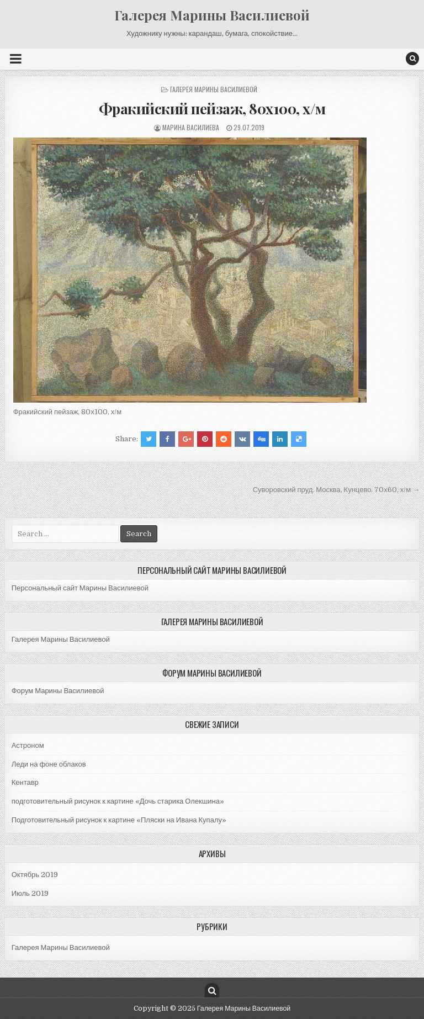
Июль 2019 (30, 893)
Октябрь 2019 (35, 874)
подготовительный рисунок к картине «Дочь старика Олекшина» (118, 801)
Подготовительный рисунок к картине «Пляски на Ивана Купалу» (119, 820)
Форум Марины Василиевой (58, 691)
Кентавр (25, 782)
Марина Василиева (190, 127)
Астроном (28, 745)
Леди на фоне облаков (49, 764)
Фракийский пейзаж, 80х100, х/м (212, 108)
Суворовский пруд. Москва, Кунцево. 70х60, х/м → (336, 489)
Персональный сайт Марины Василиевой (80, 588)
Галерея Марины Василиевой (212, 15)
